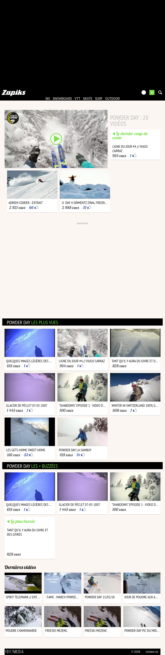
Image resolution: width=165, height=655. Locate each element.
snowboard (62, 98)
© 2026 (135, 651)
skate (87, 98)
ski (47, 98)
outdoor (112, 98)
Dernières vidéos (20, 567)
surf (99, 98)
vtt (77, 98)
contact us (152, 651)
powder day (32, 322)
